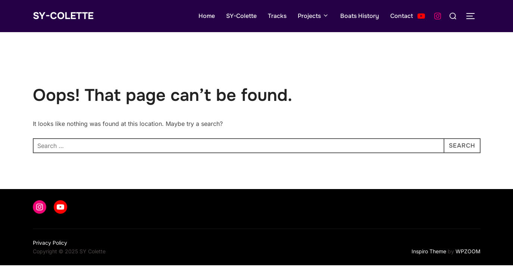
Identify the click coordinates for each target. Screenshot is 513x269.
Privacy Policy (50, 242)
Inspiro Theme (429, 251)
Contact (401, 16)
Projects (313, 16)
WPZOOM (468, 251)
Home (206, 16)
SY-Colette (63, 16)
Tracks (277, 16)
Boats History (359, 16)
